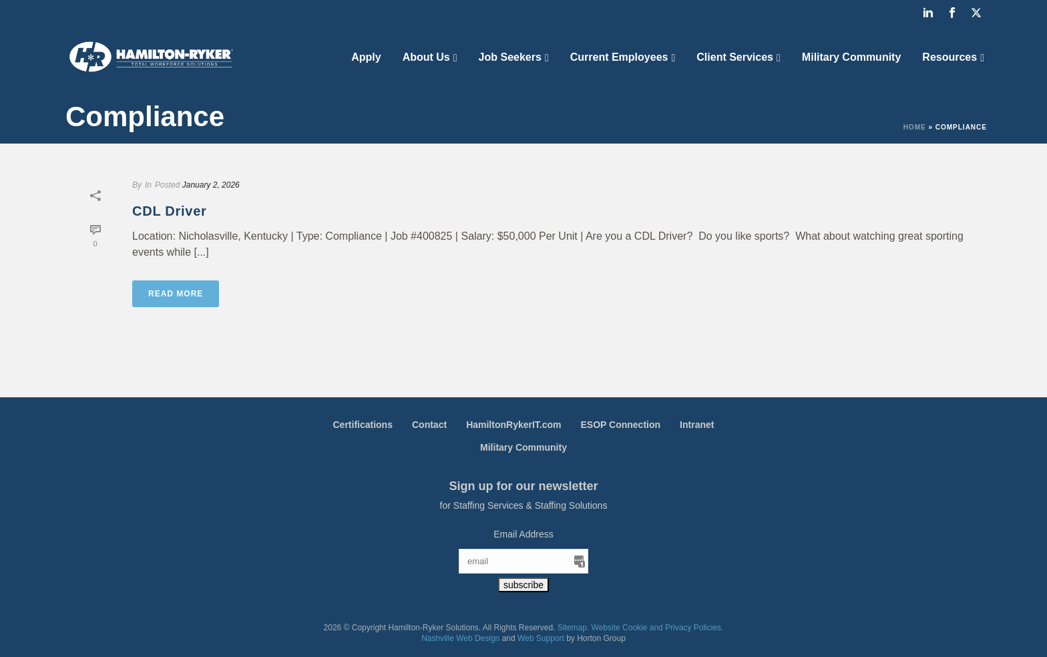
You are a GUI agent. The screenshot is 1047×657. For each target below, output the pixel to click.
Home (914, 127)
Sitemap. (573, 627)
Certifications (363, 424)
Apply (366, 57)
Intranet (697, 424)
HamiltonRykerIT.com (513, 424)
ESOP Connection (621, 424)
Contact (429, 424)
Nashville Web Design (460, 638)
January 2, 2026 (211, 185)
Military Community (851, 57)
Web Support (540, 638)
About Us (426, 57)
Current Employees (619, 57)
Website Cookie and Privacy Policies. (658, 627)
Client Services (734, 57)
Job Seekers (510, 57)
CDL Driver (169, 211)
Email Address (523, 534)
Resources (949, 57)
